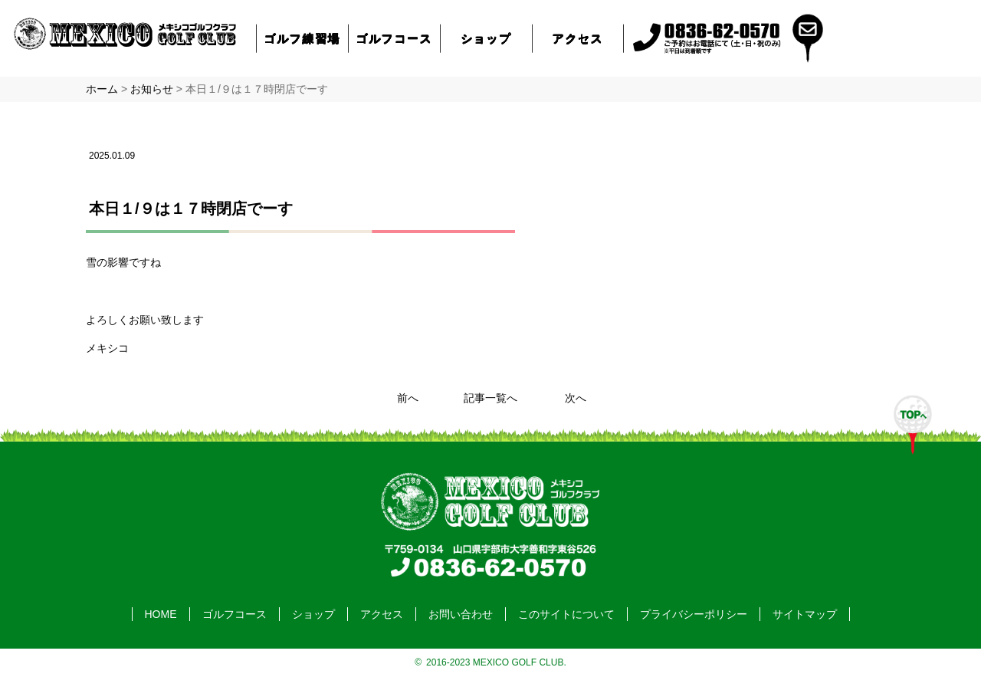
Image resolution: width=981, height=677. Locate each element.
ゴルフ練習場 (302, 37)
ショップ (486, 37)
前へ (407, 398)
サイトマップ (805, 614)
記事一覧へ (490, 398)
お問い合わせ (460, 614)
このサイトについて (566, 614)
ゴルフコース (394, 37)
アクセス (578, 37)
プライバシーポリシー (693, 614)
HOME (161, 614)
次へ (575, 398)
